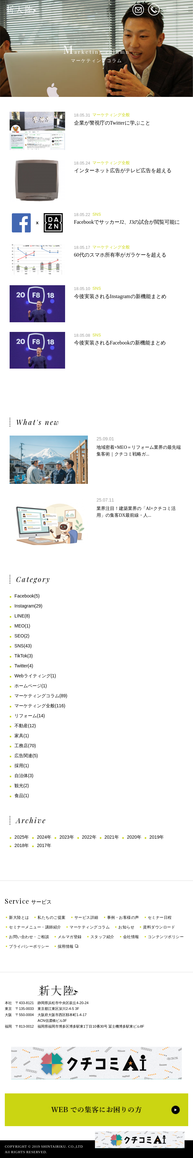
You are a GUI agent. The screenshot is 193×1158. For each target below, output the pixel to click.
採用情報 (66, 946)
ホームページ (27, 685)
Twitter (21, 665)
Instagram (24, 605)
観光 (18, 785)
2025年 (21, 837)
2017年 (44, 845)
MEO (19, 625)
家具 (18, 735)
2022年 (89, 837)
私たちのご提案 (52, 917)
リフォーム (25, 715)
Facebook (24, 595)
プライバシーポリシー (29, 946)
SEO (19, 635)
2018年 (21, 845)
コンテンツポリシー (166, 937)
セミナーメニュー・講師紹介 (35, 927)
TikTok (20, 655)
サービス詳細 (86, 917)
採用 (18, 765)
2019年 (156, 837)
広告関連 (23, 755)
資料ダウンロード (159, 927)
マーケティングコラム (36, 695)
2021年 (112, 837)
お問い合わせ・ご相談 (29, 937)
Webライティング (32, 675)
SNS (19, 645)
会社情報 (131, 937)
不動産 (21, 725)
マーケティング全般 (34, 705)
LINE (19, 615)
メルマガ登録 (70, 937)
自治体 (21, 775)
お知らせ (126, 927)
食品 (18, 795)
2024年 (44, 837)
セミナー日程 (160, 917)
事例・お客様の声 (123, 917)
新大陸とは (19, 917)
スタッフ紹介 (102, 937)
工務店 (21, 745)
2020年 (134, 837)
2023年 (66, 837)
